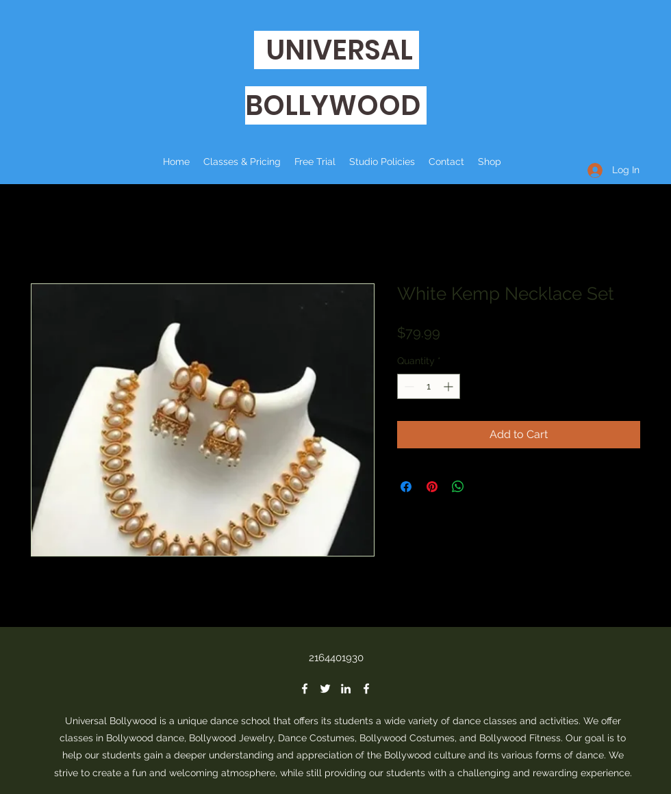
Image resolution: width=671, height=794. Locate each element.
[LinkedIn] (346, 688)
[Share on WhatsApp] (458, 486)
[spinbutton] (428, 386)
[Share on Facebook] (406, 486)
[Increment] (449, 386)
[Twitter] (325, 688)
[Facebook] (305, 688)
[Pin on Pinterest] (432, 486)
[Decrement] (407, 386)
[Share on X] (484, 486)
